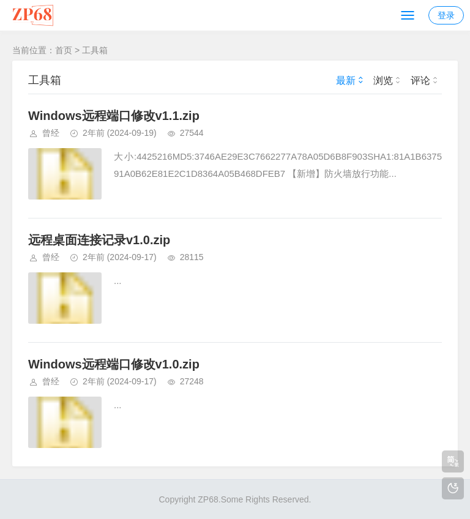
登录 (446, 15)
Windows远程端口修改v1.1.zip (114, 115)
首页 (63, 50)
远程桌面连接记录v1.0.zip (99, 240)
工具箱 (95, 50)
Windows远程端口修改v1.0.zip (114, 364)
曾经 (50, 133)
